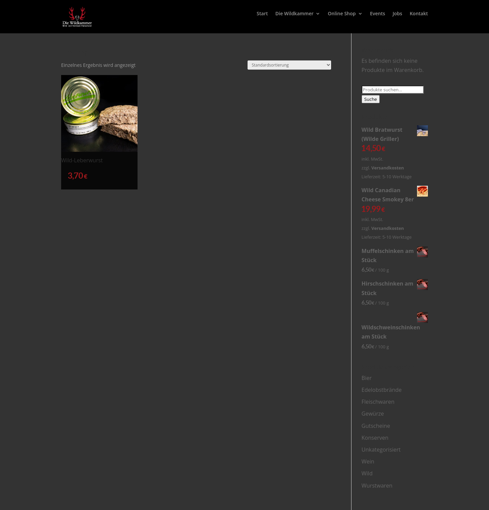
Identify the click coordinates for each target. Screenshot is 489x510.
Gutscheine (376, 426)
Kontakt (419, 14)
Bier (367, 378)
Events (377, 14)
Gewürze (373, 413)
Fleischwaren (378, 401)
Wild (367, 473)
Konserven (375, 437)
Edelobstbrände (382, 390)
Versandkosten (387, 168)
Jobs (397, 14)
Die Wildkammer (294, 14)
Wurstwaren (377, 485)
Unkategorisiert (381, 449)
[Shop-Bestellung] (289, 65)
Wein (368, 461)
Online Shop (342, 14)
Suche (370, 99)
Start (262, 14)
